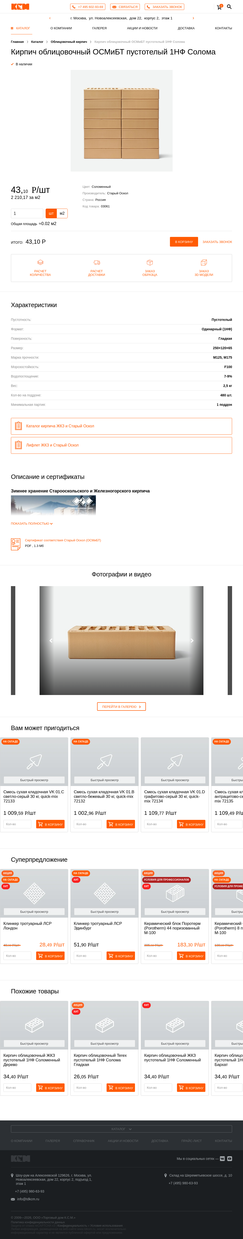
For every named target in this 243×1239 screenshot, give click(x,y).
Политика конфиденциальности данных (38, 1222)
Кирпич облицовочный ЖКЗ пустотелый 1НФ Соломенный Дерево (31, 1060)
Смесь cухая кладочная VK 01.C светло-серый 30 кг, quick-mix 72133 (33, 796)
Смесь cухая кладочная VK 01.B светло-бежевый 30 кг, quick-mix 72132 (104, 796)
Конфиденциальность (72, 1225)
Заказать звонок (217, 242)
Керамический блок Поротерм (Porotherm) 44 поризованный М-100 (172, 928)
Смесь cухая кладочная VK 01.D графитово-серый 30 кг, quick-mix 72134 (174, 796)
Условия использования (106, 1225)
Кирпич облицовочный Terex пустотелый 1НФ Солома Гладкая (100, 1060)
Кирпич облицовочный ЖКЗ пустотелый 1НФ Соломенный (172, 1057)
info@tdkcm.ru (28, 1199)
